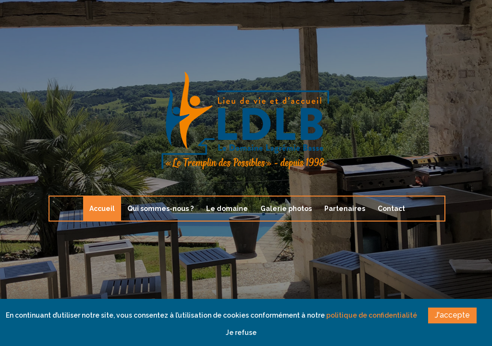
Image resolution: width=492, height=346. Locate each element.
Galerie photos (286, 208)
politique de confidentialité (371, 315)
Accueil (102, 208)
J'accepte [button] (452, 315)
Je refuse (241, 332)
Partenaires (344, 208)
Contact (391, 208)
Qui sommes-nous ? (160, 208)
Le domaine (227, 208)
